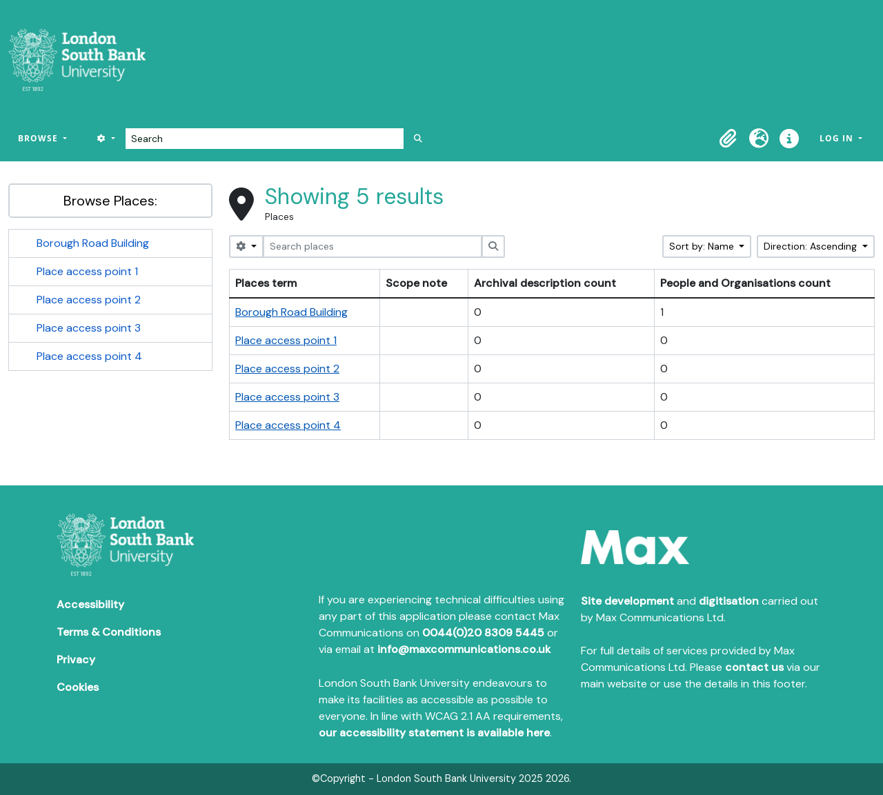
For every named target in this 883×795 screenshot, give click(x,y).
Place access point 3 (89, 328)
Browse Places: (110, 201)
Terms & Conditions (109, 632)
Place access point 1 (87, 271)
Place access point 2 (89, 299)
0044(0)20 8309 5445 (483, 632)
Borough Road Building (93, 243)
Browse (39, 138)
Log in (838, 138)
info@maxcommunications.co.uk (463, 649)
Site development (627, 601)
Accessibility (90, 604)
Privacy (76, 659)
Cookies (78, 687)
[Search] (264, 138)
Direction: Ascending (812, 246)
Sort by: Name (703, 246)
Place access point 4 (89, 356)
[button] (728, 138)
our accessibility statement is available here (434, 732)
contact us (754, 667)
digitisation (729, 601)
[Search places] (372, 246)
